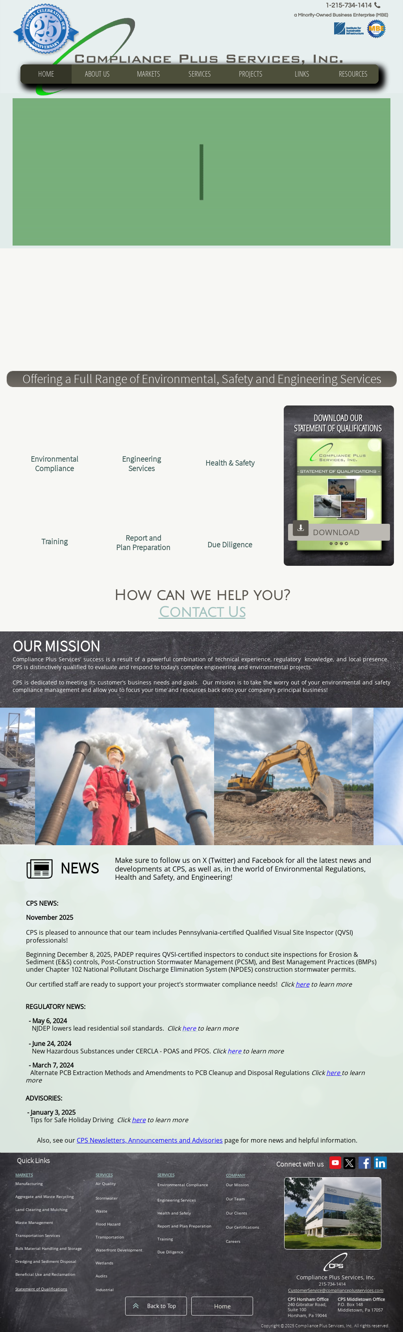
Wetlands (104, 1263)
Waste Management (34, 1222)
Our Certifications (242, 1227)
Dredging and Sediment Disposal (45, 1261)
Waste (101, 1211)
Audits (101, 1276)
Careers (233, 1241)
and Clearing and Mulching (42, 1209)
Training (165, 1239)
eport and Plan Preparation (185, 1226)
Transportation (110, 1237)
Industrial (105, 1289)
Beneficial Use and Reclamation (45, 1274)
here (334, 1072)
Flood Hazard (108, 1224)
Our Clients (236, 1213)
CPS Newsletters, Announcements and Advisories (150, 1140)
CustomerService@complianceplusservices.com (335, 1290)
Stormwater (107, 1198)
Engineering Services (176, 1200)
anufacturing (31, 1183)
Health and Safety (174, 1213)
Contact (191, 612)
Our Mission (237, 1184)
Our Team (235, 1199)
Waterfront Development (119, 1250)
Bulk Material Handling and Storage (48, 1248)
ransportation (31, 1235)
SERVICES (104, 1175)
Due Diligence (170, 1252)
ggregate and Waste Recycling (46, 1196)
